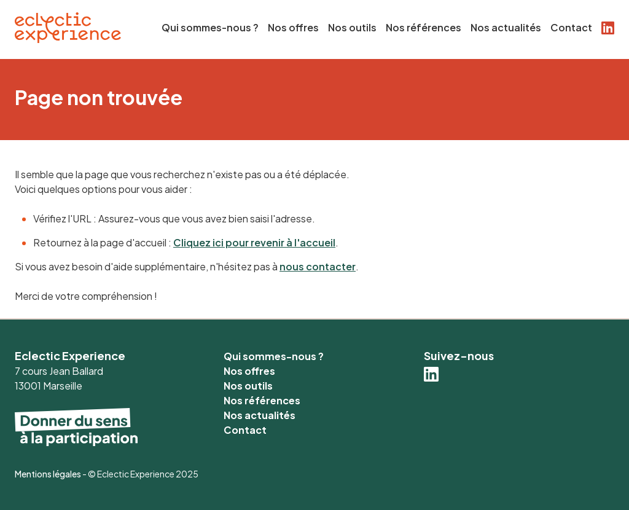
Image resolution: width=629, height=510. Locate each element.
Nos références (423, 27)
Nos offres (293, 27)
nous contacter (317, 266)
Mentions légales (48, 473)
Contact (571, 27)
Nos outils (352, 27)
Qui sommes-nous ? (210, 27)
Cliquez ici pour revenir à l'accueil (254, 242)
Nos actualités (506, 27)
